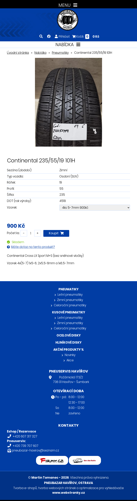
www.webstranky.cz (68, 493)
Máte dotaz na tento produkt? (33, 247)
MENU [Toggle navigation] (69, 5)
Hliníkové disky (68, 342)
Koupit (56, 233)
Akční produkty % (68, 349)
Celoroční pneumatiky (70, 305)
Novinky (70, 355)
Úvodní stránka (18, 53)
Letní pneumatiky (70, 294)
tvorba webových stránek (57, 488)
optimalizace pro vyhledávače (101, 488)
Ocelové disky (69, 335)
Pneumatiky (60, 53)
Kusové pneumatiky (68, 312)
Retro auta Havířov (85, 458)
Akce (70, 360)
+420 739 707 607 (25, 446)
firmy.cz (52, 458)
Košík (85, 36)
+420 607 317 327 (25, 436)
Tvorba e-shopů (25, 488)
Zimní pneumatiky (70, 300)
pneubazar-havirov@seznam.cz (35, 450)
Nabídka (40, 53)
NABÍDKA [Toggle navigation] (68, 45)
